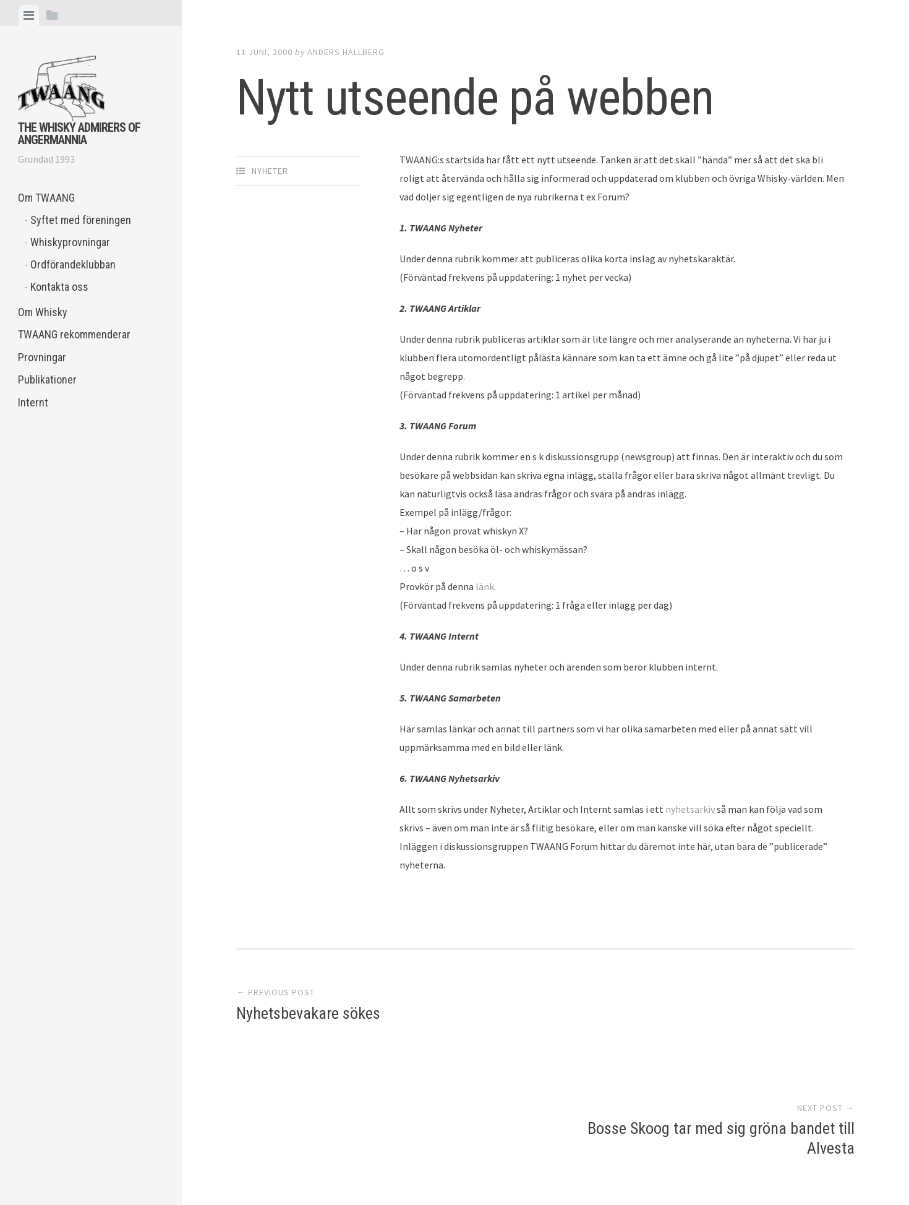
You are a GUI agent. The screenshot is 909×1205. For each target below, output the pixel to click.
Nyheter (270, 170)
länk (485, 586)
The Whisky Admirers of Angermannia (79, 133)
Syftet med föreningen (80, 219)
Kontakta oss (59, 286)
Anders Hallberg (346, 52)
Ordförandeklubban (73, 264)
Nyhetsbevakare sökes (308, 1015)
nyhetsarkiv (690, 809)
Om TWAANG (46, 197)
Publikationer (47, 379)
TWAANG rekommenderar (74, 334)
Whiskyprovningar (70, 242)
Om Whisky (42, 312)
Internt (33, 402)
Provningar (42, 357)
